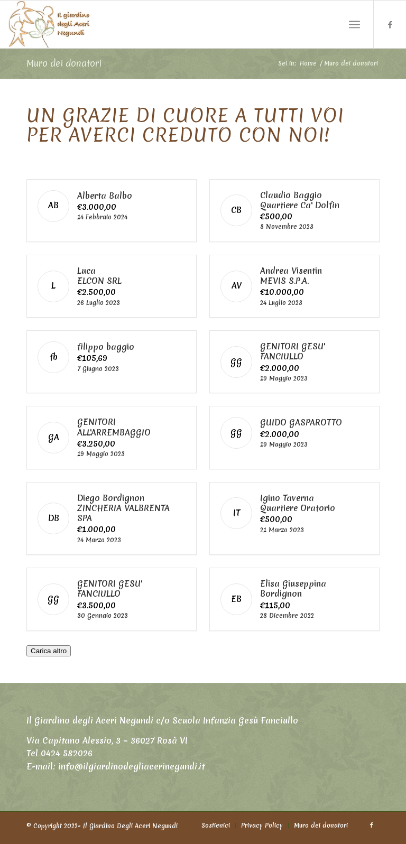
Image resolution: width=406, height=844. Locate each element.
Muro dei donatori (64, 63)
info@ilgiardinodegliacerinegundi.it (131, 770)
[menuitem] (215, 828)
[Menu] (354, 24)
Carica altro (49, 654)
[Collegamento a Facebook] (390, 24)
